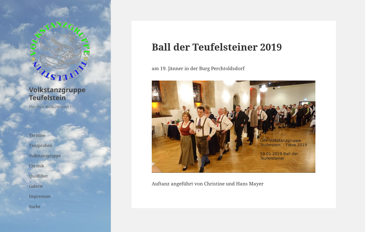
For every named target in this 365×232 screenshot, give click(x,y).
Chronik (36, 166)
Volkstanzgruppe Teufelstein (57, 93)
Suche (34, 206)
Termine (37, 135)
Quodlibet (38, 176)
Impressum (40, 196)
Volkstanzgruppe (45, 155)
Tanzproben (40, 145)
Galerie (36, 186)
